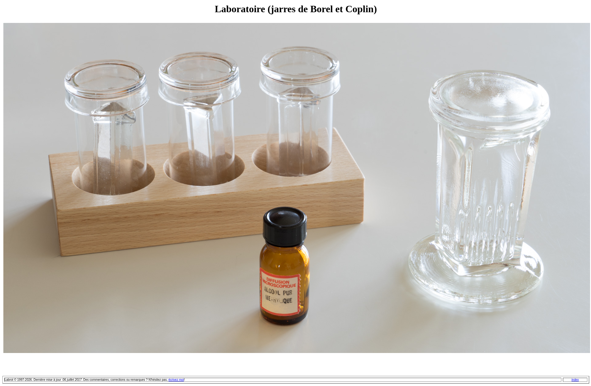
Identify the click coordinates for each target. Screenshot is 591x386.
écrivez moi (176, 379)
